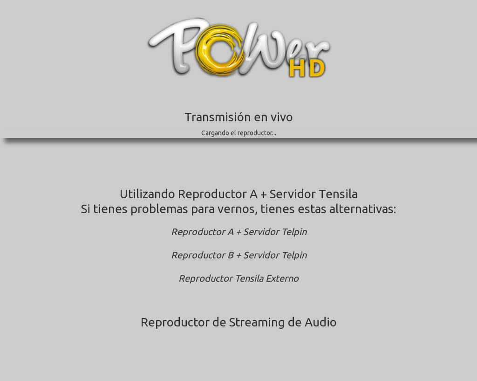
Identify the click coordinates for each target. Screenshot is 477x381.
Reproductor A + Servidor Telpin (239, 231)
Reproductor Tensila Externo (238, 278)
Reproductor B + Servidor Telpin (239, 254)
